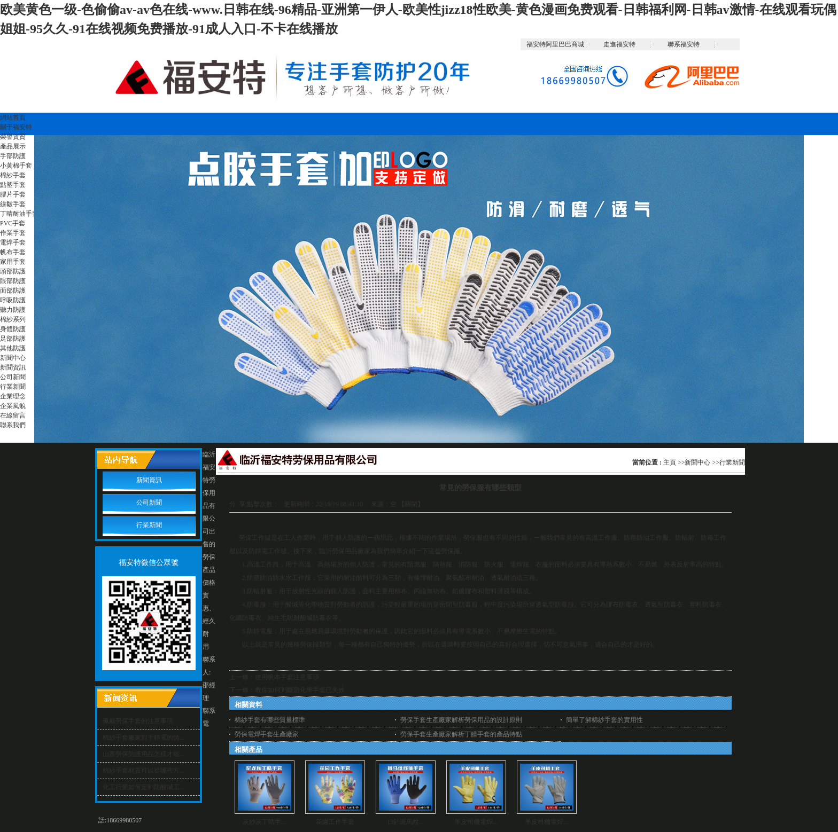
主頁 (669, 462)
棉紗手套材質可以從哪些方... (143, 770)
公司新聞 (149, 502)
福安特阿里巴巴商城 (555, 44)
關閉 (411, 504)
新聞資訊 (149, 480)
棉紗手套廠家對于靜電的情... (143, 737)
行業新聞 (732, 462)
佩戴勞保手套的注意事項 (138, 721)
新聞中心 (697, 462)
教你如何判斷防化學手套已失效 (300, 690)
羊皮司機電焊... (476, 822)
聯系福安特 (684, 44)
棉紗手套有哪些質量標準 (270, 720)
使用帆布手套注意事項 (287, 677)
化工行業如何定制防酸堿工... (143, 787)
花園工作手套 (335, 822)
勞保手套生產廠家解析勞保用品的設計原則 (461, 720)
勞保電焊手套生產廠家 (267, 734)
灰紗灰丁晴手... (264, 822)
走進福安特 (619, 44)
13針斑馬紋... (405, 822)
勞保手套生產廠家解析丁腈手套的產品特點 (461, 734)
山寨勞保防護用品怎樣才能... (143, 754)
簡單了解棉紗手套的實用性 (604, 720)
